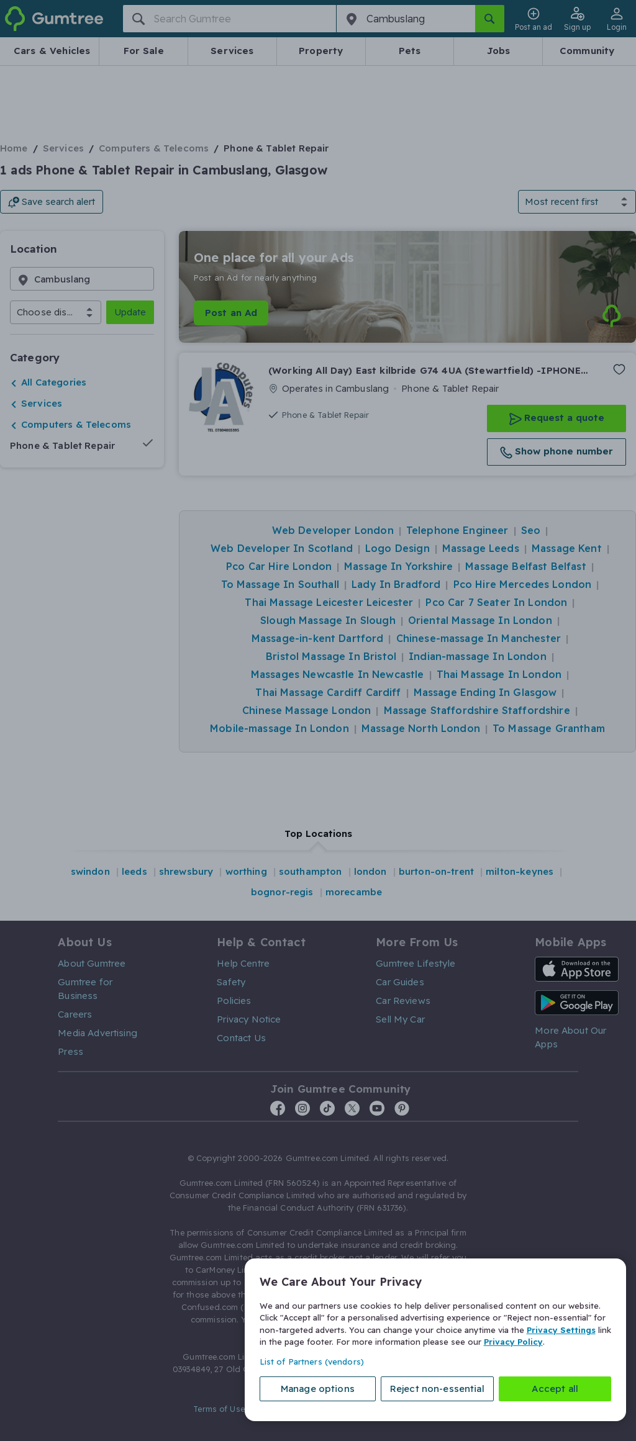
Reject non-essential (437, 1388)
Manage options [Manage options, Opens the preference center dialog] (318, 1388)
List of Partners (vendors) (312, 1361)
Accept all (555, 1388)
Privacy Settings (561, 1330)
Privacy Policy (513, 1342)
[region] (435, 1339)
